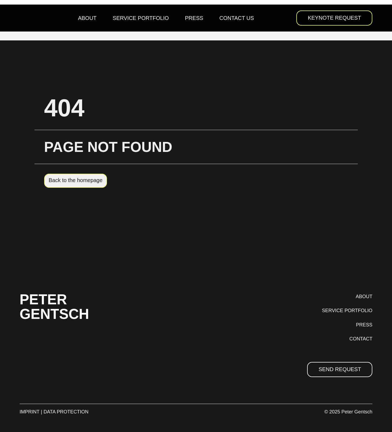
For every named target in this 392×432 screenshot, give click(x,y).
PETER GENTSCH (54, 306)
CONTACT (361, 339)
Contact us (236, 18)
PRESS (364, 325)
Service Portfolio (141, 18)
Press (194, 18)
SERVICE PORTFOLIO (347, 310)
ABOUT (364, 296)
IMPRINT (30, 411)
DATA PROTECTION (65, 411)
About (87, 18)
